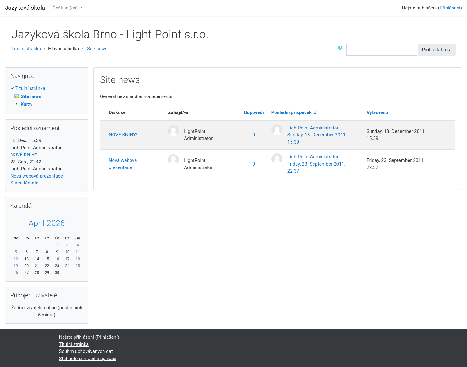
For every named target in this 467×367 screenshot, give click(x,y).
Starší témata (24, 183)
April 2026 (46, 223)
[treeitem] (46, 88)
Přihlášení (450, 8)
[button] (341, 50)
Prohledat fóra (437, 49)
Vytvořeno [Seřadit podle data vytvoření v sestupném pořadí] (377, 112)
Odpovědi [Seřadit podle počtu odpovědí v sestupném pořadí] (254, 112)
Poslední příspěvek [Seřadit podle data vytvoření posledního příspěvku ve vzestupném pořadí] (291, 112)
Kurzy (26, 104)
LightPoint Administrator (313, 128)
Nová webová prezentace (123, 163)
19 (16, 266)
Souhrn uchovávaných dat (86, 351)
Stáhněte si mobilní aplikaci (87, 358)
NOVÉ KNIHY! (123, 135)
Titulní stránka (26, 49)
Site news (97, 49)
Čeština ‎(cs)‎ (66, 8)
